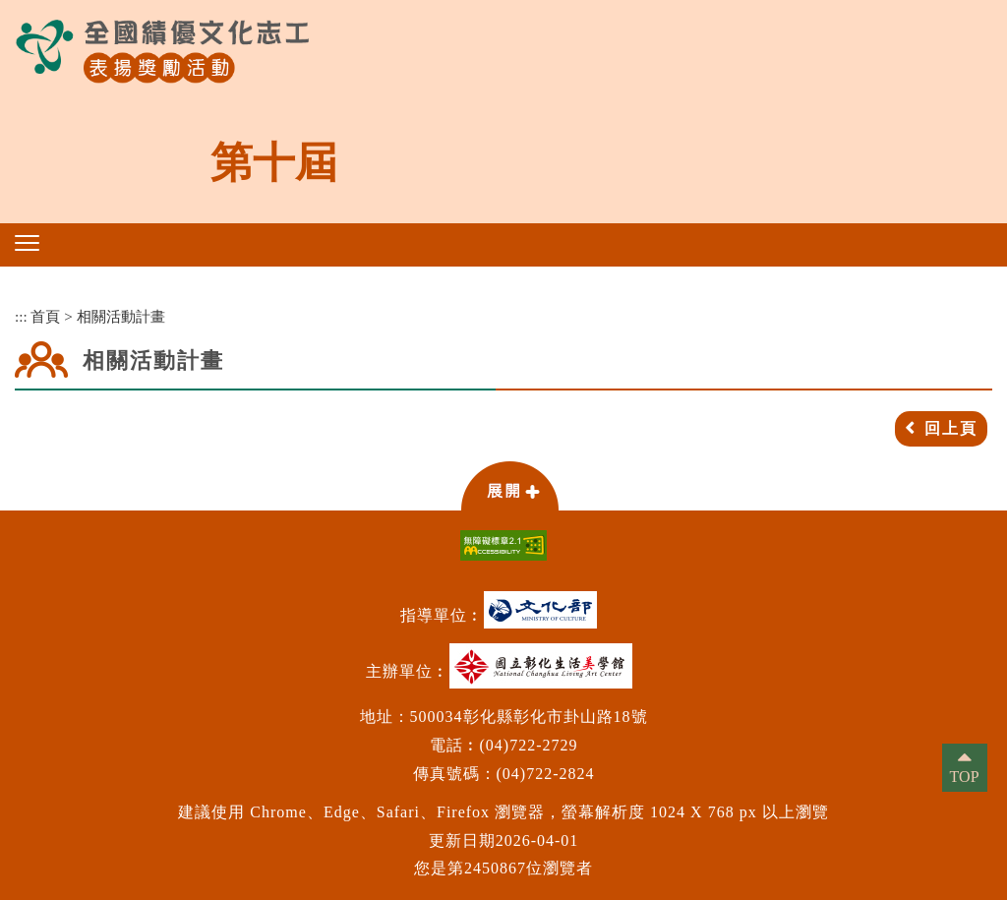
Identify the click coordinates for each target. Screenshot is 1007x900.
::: (21, 316)
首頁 (45, 316)
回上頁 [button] (950, 428)
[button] (27, 243)
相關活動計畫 (121, 316)
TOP (964, 776)
